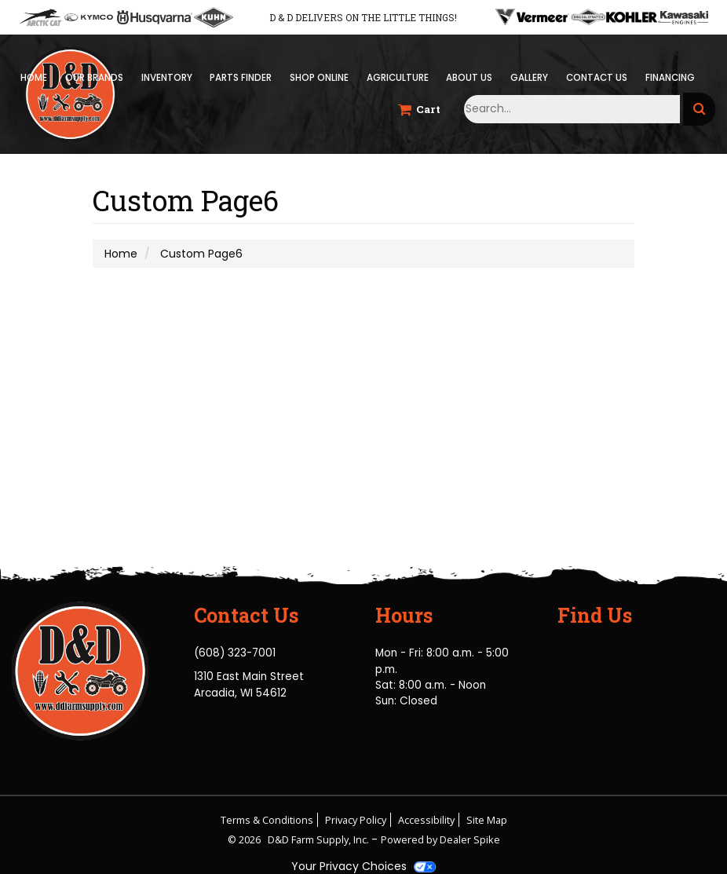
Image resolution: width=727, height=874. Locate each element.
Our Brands (94, 77)
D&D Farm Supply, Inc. (319, 839)
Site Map (486, 820)
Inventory (166, 77)
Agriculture (398, 77)
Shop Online (319, 77)
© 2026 (248, 839)
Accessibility (426, 820)
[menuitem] (166, 78)
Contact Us (596, 77)
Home (33, 77)
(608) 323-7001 (235, 652)
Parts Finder (241, 77)
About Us (469, 77)
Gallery (529, 77)
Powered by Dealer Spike (440, 839)
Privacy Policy (355, 820)
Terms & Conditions (267, 820)
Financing (670, 77)
